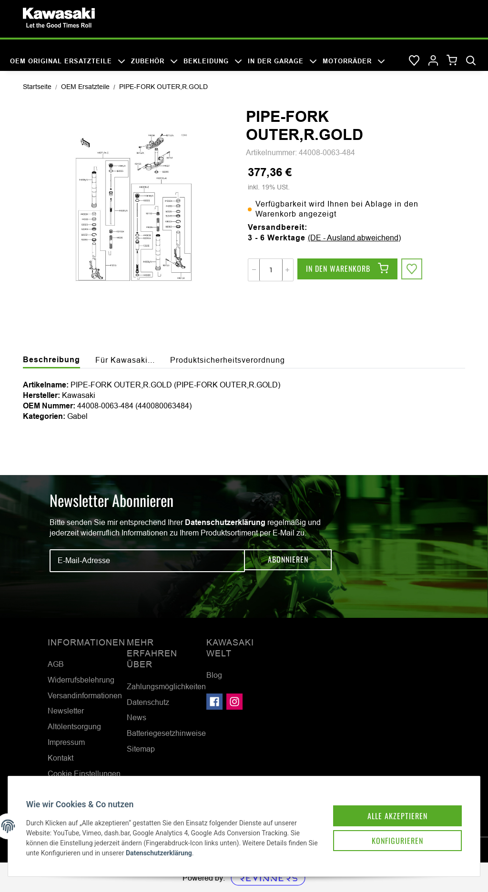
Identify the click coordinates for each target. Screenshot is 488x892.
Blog (214, 675)
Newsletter (66, 710)
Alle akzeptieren (387, 804)
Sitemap (141, 748)
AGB (56, 664)
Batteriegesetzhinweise (166, 733)
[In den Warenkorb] (347, 269)
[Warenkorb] (452, 61)
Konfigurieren (387, 830)
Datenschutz (148, 702)
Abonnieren (288, 560)
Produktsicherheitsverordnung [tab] (227, 360)
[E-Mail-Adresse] (147, 560)
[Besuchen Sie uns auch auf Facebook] (214, 702)
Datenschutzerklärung (225, 522)
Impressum (66, 742)
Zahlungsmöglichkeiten (166, 686)
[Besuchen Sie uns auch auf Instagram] (234, 702)
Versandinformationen (85, 695)
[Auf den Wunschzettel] (412, 269)
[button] (433, 61)
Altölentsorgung (74, 726)
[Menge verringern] (254, 270)
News (136, 717)
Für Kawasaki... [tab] (125, 360)
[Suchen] (471, 61)
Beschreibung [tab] (51, 359)
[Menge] (271, 270)
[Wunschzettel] (414, 61)
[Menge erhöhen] (287, 270)
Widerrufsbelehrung (81, 679)
